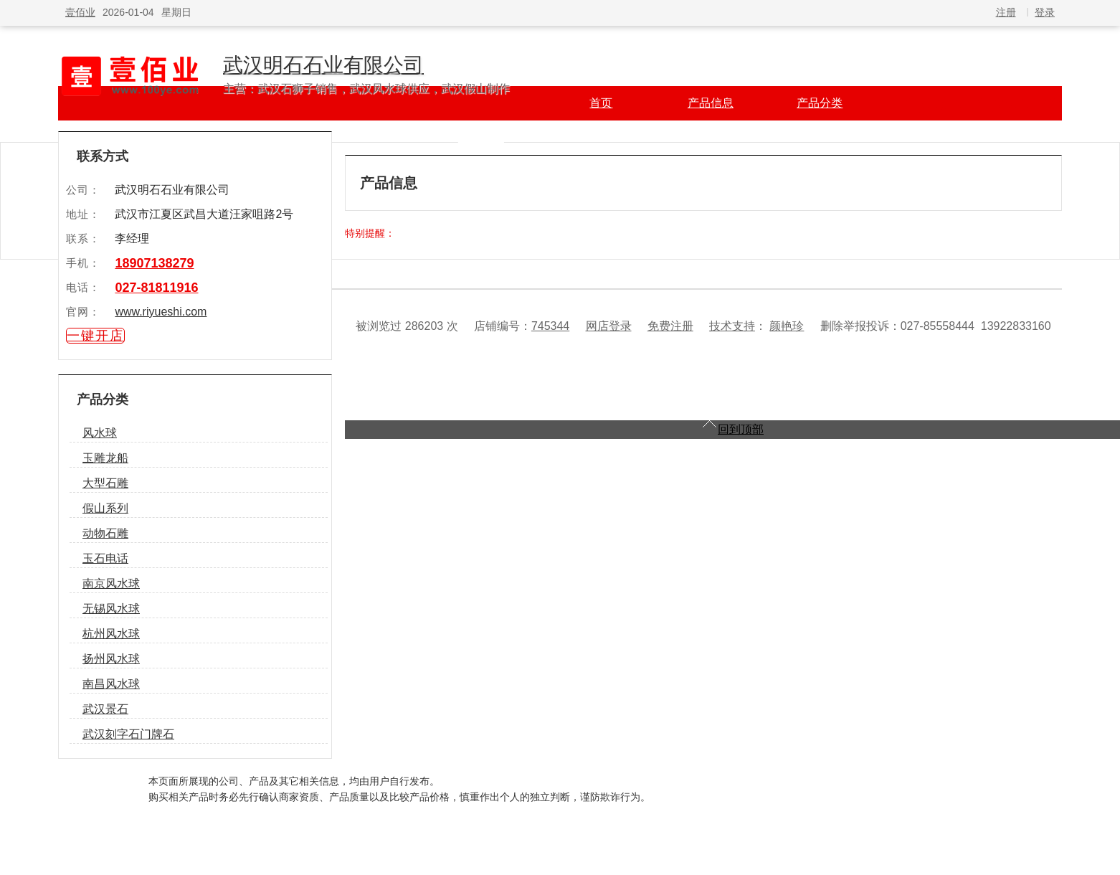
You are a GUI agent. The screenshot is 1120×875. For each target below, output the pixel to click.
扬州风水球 (111, 659)
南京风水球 (111, 583)
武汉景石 (105, 709)
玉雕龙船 (105, 458)
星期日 (176, 12)
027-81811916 (156, 287)
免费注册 (670, 326)
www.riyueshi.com (161, 312)
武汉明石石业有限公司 (323, 65)
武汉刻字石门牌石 (128, 734)
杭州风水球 (111, 634)
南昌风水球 (111, 684)
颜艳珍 (786, 326)
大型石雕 (105, 483)
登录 (1045, 12)
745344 (550, 326)
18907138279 (154, 263)
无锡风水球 (111, 608)
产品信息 (711, 103)
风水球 (99, 433)
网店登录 (609, 326)
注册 (1006, 12)
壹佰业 (80, 12)
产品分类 (820, 103)
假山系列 (105, 508)
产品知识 (481, 137)
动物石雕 (105, 533)
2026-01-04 (128, 12)
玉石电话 (105, 558)
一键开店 (95, 335)
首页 (600, 103)
